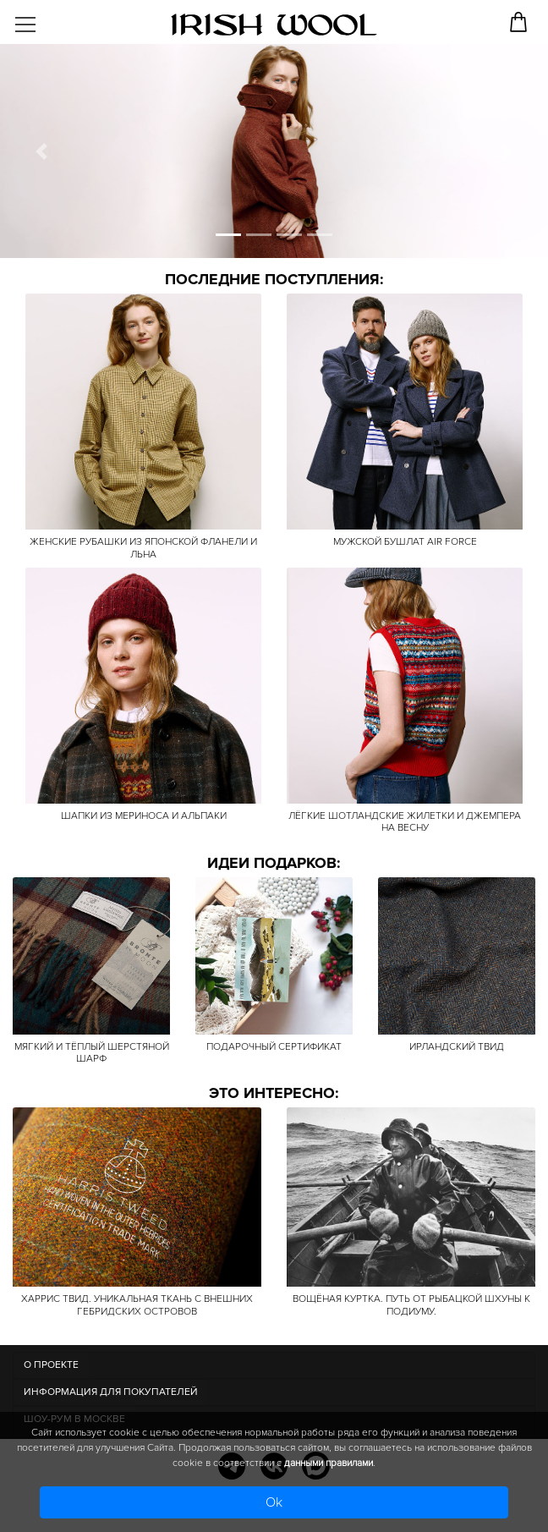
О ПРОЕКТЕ (51, 1365)
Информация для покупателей (111, 1392)
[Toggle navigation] (39, 18)
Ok (274, 1502)
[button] (41, 151)
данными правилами (328, 1463)
